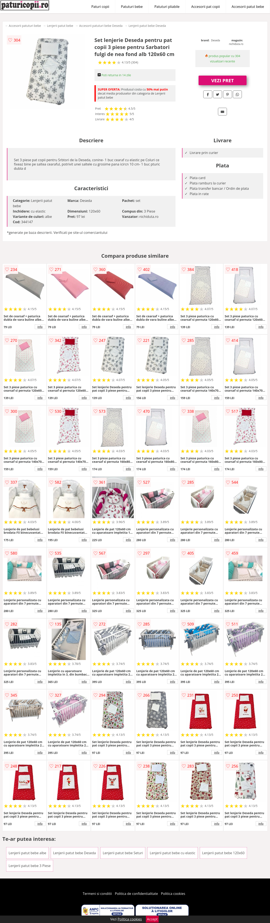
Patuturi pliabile (167, 6)
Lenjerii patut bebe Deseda (147, 26)
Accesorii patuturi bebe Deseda (100, 26)
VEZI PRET (222, 80)
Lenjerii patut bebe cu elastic (172, 853)
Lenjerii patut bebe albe (27, 853)
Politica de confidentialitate (136, 893)
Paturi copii (100, 6)
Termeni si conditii (97, 893)
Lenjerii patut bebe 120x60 (223, 853)
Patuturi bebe (132, 6)
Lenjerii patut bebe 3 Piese (30, 865)
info (40, 327)
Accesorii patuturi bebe (25, 26)
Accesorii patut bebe (248, 6)
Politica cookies (173, 893)
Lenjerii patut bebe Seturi (123, 853)
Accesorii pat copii (205, 6)
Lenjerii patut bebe (60, 26)
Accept (152, 919)
